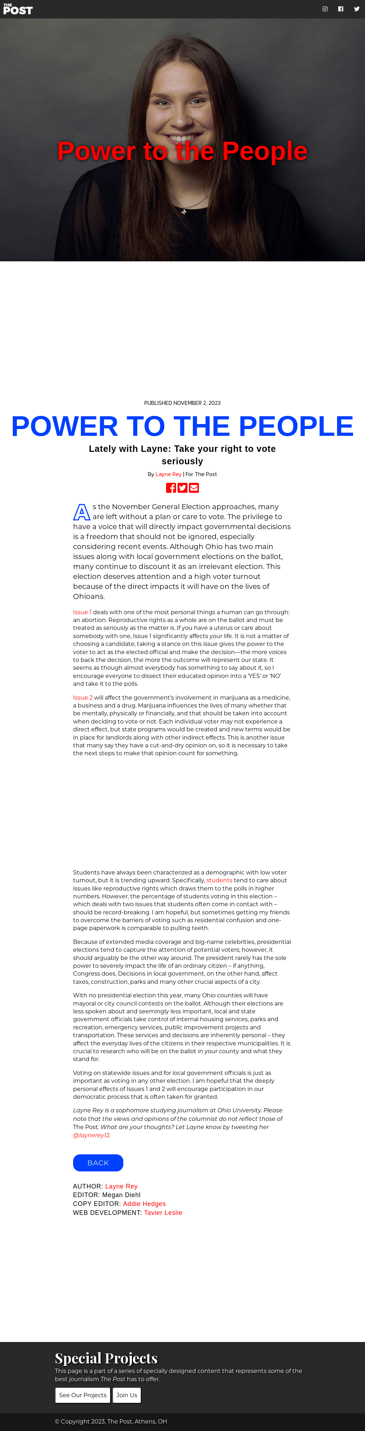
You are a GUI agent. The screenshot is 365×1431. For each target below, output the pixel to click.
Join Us (127, 1395)
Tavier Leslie (163, 1212)
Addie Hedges (144, 1203)
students (219, 880)
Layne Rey (169, 474)
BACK (98, 1163)
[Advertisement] (182, 322)
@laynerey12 (91, 1136)
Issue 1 (82, 612)
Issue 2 (83, 697)
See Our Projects (83, 1395)
